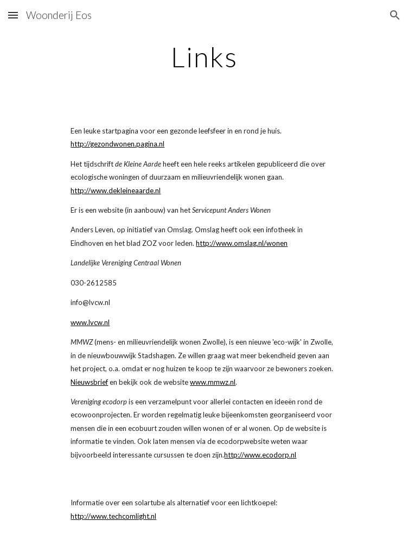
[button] (13, 15)
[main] (203, 57)
